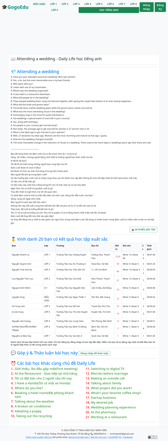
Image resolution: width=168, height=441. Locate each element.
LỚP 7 (122, 4)
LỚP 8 (133, 4)
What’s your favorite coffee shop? (116, 393)
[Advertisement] (84, 34)
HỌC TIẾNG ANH (108, 10)
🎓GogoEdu (15, 7)
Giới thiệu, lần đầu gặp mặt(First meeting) (46, 369)
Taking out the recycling (34, 416)
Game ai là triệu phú (79, 437)
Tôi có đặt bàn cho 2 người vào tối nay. (43, 378)
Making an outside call (108, 378)
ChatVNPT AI (115, 437)
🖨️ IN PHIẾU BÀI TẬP (143, 229)
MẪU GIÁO (39, 4)
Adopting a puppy (28, 411)
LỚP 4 (87, 4)
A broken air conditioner (33, 406)
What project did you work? (111, 388)
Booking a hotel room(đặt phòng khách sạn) (44, 395)
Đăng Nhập (146, 7)
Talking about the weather (34, 401)
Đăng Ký (160, 7)
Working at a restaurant (109, 417)
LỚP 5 (99, 4)
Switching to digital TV (107, 369)
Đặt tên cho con (98, 437)
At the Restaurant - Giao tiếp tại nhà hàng (46, 373)
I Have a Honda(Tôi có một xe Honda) (42, 383)
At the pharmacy (103, 412)
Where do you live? (29, 388)
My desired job (102, 402)
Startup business (103, 398)
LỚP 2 (65, 4)
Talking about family (106, 383)
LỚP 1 (53, 4)
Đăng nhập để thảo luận (94, 353)
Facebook (128, 437)
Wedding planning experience (113, 407)
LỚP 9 (54, 10)
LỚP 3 (76, 4)
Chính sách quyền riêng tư (39, 437)
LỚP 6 (110, 4)
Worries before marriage (109, 373)
